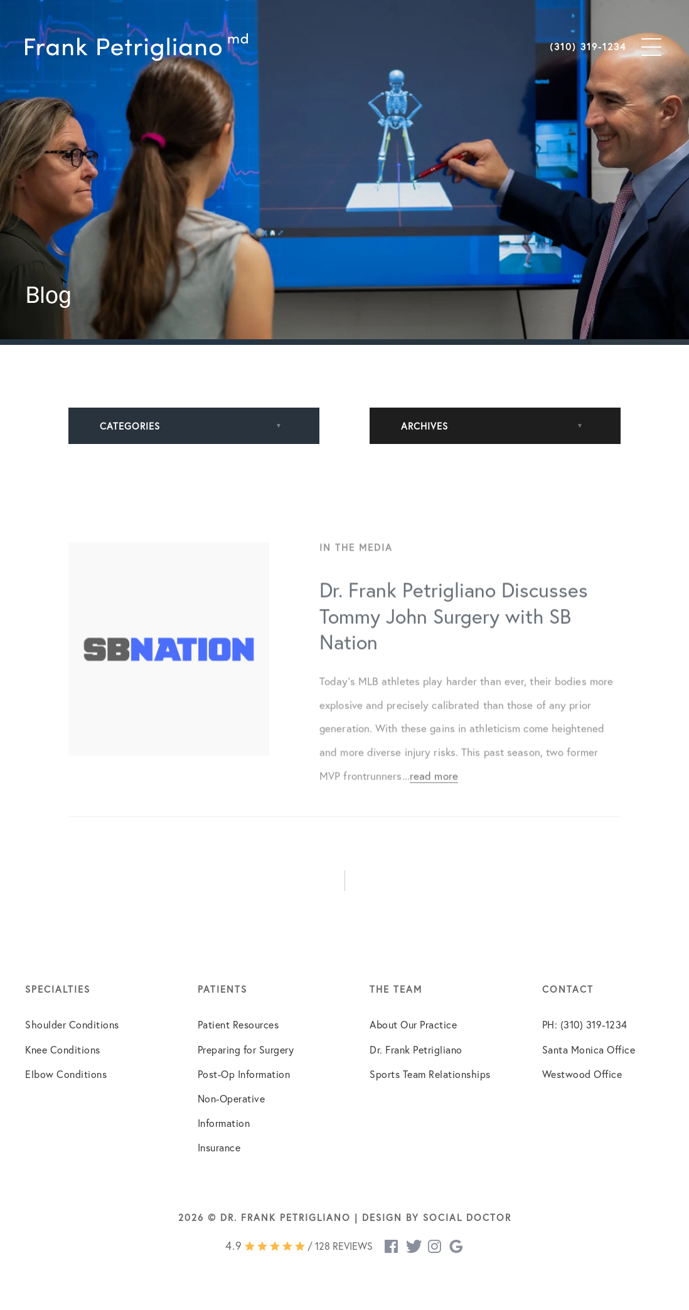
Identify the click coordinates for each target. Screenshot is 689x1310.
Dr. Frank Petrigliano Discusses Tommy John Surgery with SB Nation (453, 625)
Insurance (219, 1147)
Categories (130, 426)
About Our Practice (413, 1024)
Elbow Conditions (66, 1074)
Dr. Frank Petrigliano (416, 1049)
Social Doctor (467, 1217)
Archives (424, 426)
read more (434, 785)
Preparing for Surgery (246, 1049)
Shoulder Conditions (72, 1024)
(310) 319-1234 (588, 47)
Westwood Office (582, 1074)
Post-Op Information (244, 1074)
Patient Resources (238, 1024)
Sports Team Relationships (430, 1074)
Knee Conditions (62, 1049)
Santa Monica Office (589, 1049)
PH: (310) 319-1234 (585, 1024)
